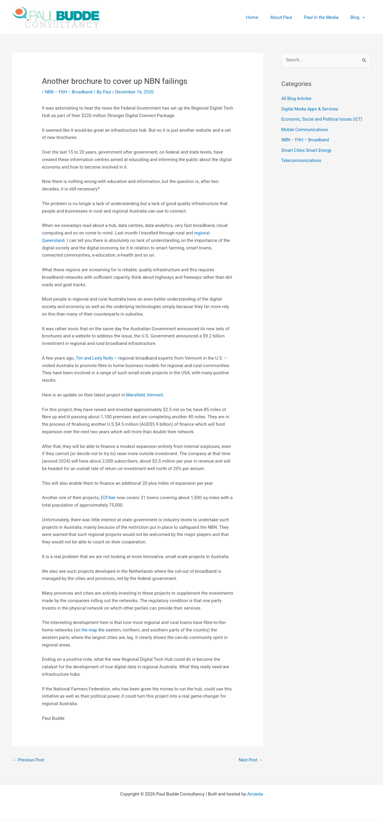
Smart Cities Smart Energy (307, 149)
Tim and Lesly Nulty (95, 358)
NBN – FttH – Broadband (70, 92)
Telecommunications (302, 159)
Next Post (250, 760)
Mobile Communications (305, 129)
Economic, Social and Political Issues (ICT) (323, 119)
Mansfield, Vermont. (146, 395)
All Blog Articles (297, 99)
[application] (364, 17)
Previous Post (29, 760)
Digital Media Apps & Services (311, 109)
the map (90, 630)
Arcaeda (255, 794)
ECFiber (108, 497)
